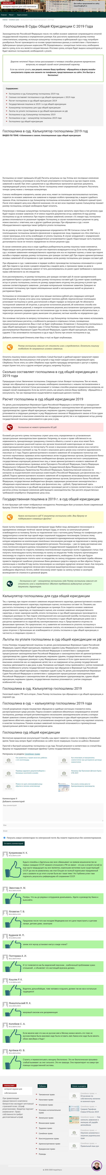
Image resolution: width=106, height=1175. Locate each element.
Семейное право (14, 20)
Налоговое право (46, 1099)
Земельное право (46, 1118)
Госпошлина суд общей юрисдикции (26, 121)
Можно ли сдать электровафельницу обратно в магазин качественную (29, 785)
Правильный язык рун (90, 1146)
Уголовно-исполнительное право (50, 1111)
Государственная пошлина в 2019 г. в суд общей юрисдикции (37, 104)
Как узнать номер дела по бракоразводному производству (83, 785)
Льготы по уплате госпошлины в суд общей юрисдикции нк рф (38, 111)
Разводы (42, 1154)
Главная (4, 15)
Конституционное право (49, 1138)
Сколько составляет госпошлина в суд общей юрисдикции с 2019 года (42, 97)
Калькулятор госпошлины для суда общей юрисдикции (35, 107)
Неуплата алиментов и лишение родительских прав (90, 1135)
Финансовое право (47, 1123)
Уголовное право (46, 1105)
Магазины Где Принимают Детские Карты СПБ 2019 (86, 772)
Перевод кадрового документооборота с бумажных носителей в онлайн (31, 772)
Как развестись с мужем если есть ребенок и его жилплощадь (31, 759)
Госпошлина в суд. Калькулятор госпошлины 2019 (32, 114)
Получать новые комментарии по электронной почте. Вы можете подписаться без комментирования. (52, 837)
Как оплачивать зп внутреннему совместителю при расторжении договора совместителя (86, 760)
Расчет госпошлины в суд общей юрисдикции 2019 (33, 100)
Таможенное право (47, 1094)
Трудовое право (45, 1128)
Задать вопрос (22, 15)
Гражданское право (47, 1149)
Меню (11, 15)
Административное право (49, 1143)
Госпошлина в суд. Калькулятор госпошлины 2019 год (34, 93)
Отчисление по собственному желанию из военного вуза (90, 1098)
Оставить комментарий (13, 843)
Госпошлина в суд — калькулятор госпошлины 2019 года (35, 118)
